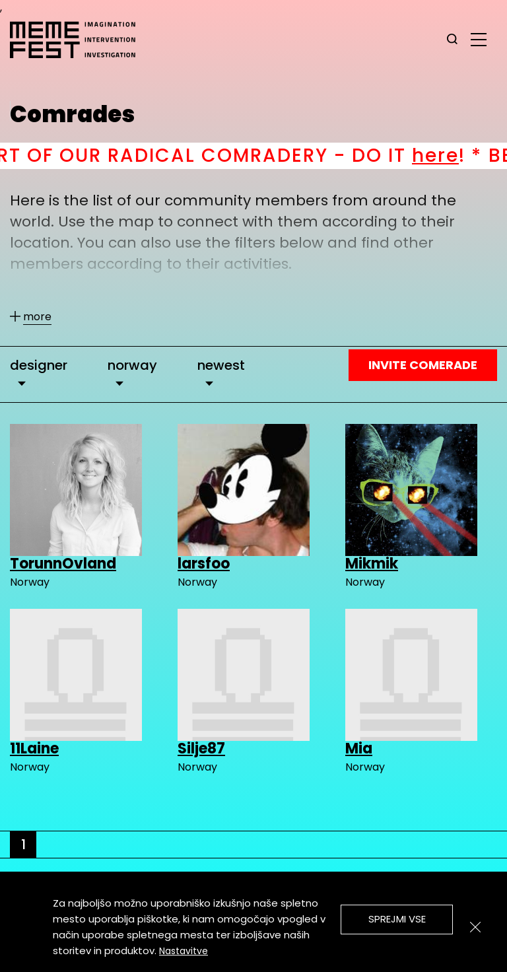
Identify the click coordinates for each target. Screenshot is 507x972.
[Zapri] (475, 927)
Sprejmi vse (397, 919)
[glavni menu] (478, 39)
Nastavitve (183, 950)
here (448, 155)
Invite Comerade (422, 365)
